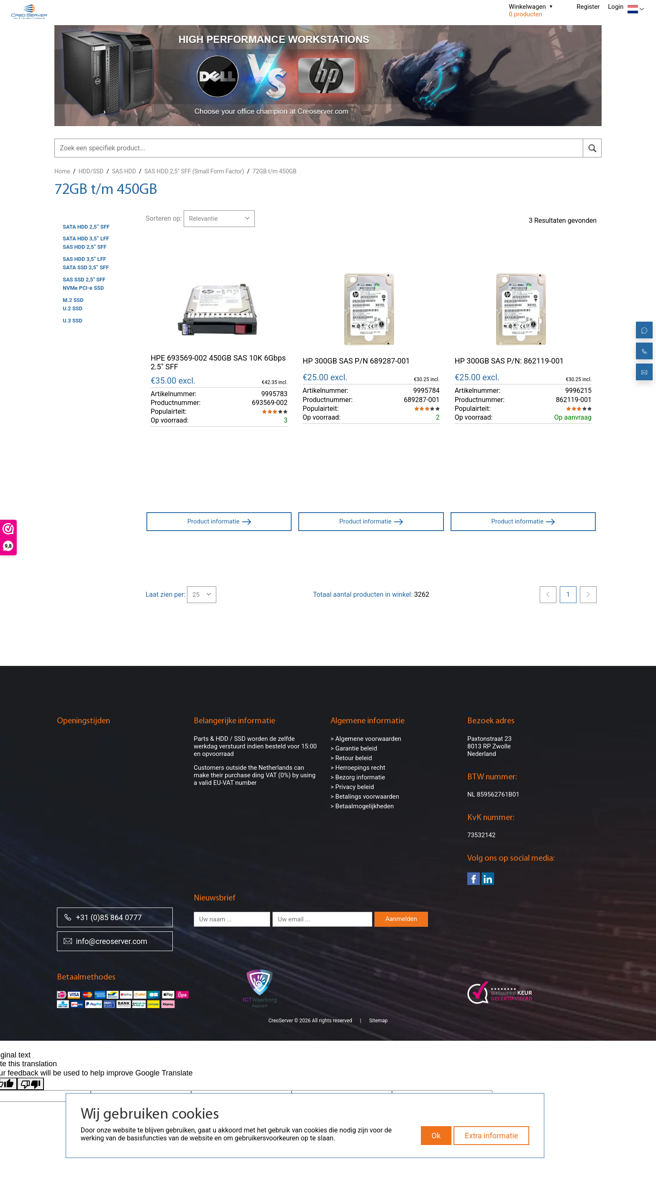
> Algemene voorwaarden (366, 739)
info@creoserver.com (105, 941)
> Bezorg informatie (358, 777)
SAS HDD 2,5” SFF (85, 247)
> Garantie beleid (354, 748)
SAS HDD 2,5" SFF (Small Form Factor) (194, 171)
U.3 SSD (72, 320)
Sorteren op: (164, 218)
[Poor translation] (30, 1074)
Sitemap (378, 1010)
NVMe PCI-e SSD (83, 288)
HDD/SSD (91, 171)
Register (588, 6)
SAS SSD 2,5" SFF (84, 279)
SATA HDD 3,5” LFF (86, 238)
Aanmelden (401, 919)
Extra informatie (491, 1135)
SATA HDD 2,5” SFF (86, 227)
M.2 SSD (73, 300)
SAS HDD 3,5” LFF (84, 259)
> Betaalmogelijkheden (362, 806)
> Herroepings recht (358, 767)
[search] (592, 148)
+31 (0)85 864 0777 (103, 917)
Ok (436, 1135)
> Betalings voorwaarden (365, 796)
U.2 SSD (72, 308)
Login (615, 6)
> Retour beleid (351, 758)
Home (62, 171)
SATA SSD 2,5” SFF (86, 267)
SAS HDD (124, 171)
